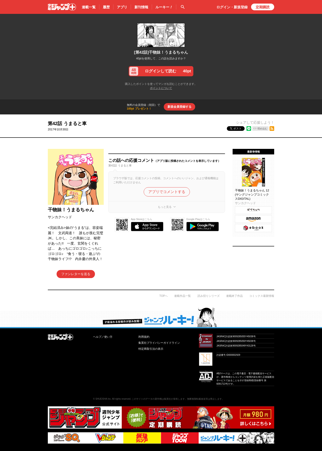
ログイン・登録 (232, 7)
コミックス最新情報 (261, 296)
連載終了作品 (234, 296)
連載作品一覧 (182, 296)
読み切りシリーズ (208, 296)
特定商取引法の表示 (150, 348)
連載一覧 (89, 7)
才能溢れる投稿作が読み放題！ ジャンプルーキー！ (161, 317)
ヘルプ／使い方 (102, 336)
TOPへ (163, 296)
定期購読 (263, 7)
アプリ (122, 7)
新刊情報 (141, 7)
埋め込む (262, 128)
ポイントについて (161, 88)
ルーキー (164, 7)
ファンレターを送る (75, 274)
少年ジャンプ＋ (62, 7)
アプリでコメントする (166, 192)
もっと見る (165, 207)
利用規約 (143, 336)
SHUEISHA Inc (103, 399)
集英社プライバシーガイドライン (159, 342)
